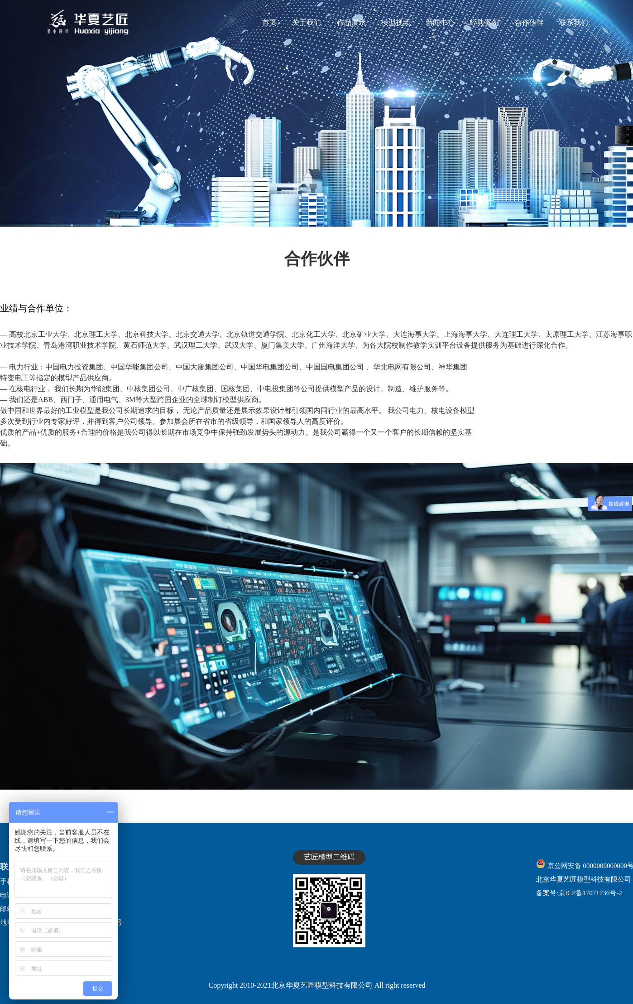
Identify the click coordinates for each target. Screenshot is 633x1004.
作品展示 (351, 22)
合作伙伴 (529, 22)
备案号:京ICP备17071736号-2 (579, 893)
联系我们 (573, 22)
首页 (269, 22)
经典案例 (484, 22)
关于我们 (306, 22)
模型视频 (395, 22)
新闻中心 (440, 22)
